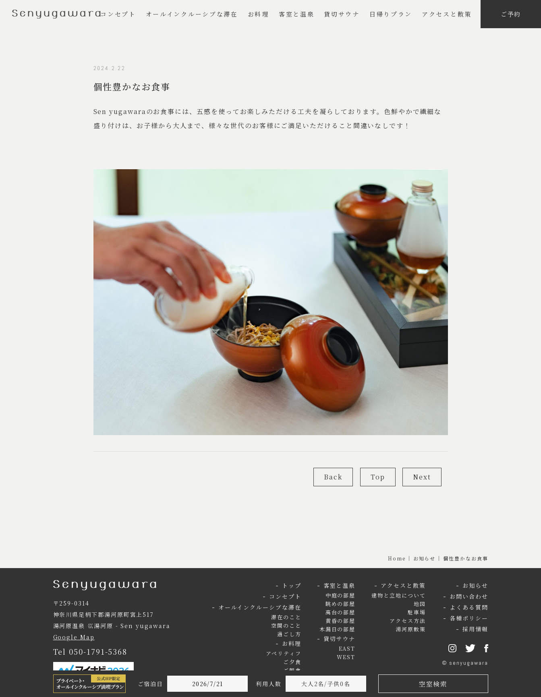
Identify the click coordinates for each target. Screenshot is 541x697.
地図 (420, 604)
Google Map (74, 637)
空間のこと (286, 625)
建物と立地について (398, 595)
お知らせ (424, 558)
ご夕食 (292, 662)
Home (397, 558)
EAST (347, 648)
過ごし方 (289, 634)
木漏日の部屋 (337, 629)
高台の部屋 (340, 612)
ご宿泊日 (151, 684)
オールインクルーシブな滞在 (192, 14)
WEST (346, 657)
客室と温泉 (297, 14)
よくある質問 (469, 607)
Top (378, 476)
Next (422, 476)
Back (333, 476)
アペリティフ (283, 653)
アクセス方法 (408, 620)
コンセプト (118, 14)
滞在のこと (286, 617)
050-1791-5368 (98, 651)
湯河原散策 (411, 629)
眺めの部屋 (340, 604)
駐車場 (417, 612)
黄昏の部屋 (340, 620)
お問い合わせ (469, 596)
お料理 (258, 14)
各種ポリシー (469, 618)
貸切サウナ (342, 14)
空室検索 (433, 684)
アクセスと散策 (447, 14)
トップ (291, 585)
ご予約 (511, 14)
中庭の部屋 (340, 595)
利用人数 (269, 684)
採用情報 (475, 629)
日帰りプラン (390, 14)
